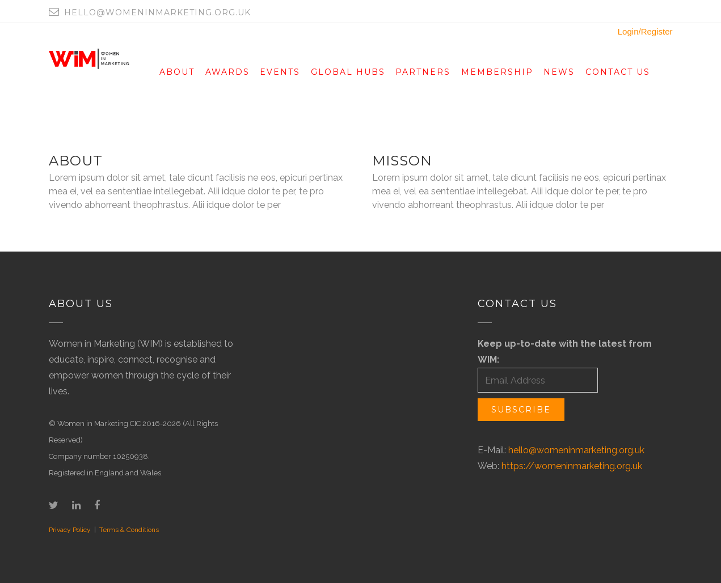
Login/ (629, 31)
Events (280, 72)
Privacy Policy (70, 530)
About (177, 72)
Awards (227, 72)
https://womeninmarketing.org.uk (571, 466)
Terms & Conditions (129, 530)
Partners (422, 72)
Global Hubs (348, 72)
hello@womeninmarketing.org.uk (576, 450)
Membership (497, 72)
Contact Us (617, 72)
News (559, 72)
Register (657, 31)
